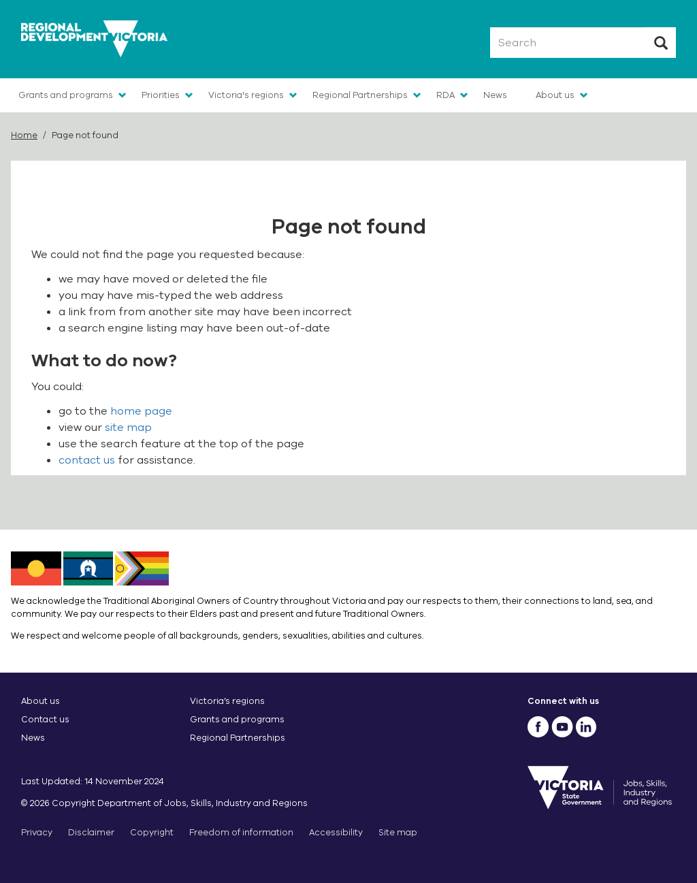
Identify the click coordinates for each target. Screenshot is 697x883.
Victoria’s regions (227, 701)
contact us (87, 460)
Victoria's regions (246, 95)
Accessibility (336, 832)
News (495, 95)
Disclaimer (91, 832)
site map (128, 427)
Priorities (161, 95)
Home (24, 135)
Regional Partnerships (360, 95)
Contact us (45, 719)
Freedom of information (241, 832)
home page (141, 411)
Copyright (152, 832)
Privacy (36, 832)
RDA (445, 95)
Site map (397, 832)
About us (555, 95)
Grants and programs (65, 95)
